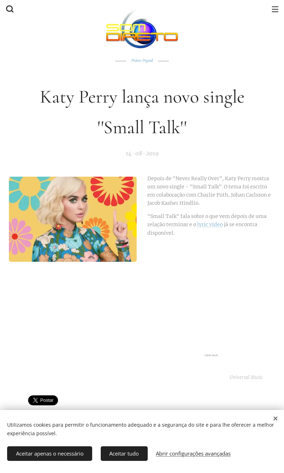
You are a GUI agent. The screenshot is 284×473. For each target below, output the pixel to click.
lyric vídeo (210, 224)
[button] (9, 9)
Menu (275, 9)
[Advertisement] (211, 295)
